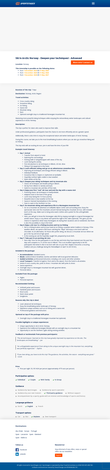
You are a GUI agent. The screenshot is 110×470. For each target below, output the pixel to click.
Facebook (21, 450)
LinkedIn (21, 454)
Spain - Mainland (35, 434)
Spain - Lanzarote (22, 434)
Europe (26, 431)
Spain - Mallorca (21, 438)
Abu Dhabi (19, 431)
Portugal (34, 431)
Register (58, 455)
